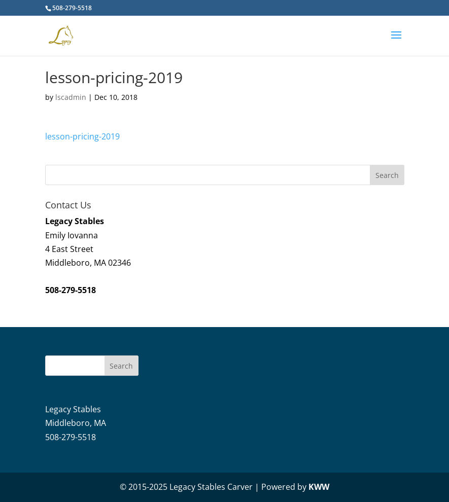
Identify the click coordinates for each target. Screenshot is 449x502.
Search (121, 366)
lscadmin (70, 97)
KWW (318, 486)
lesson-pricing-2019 (82, 136)
